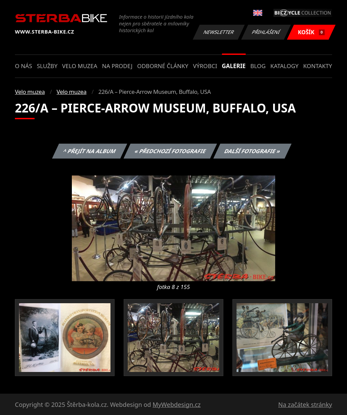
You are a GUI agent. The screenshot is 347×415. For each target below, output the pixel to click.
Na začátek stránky (305, 404)
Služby (47, 66)
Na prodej (117, 66)
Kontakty (317, 66)
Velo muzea (79, 66)
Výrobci (205, 66)
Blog (258, 66)
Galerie (234, 66)
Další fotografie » (252, 151)
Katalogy (284, 66)
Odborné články (162, 66)
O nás (23, 66)
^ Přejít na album (90, 151)
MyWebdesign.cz (176, 404)
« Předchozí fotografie (170, 151)
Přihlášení (265, 32)
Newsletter (218, 32)
